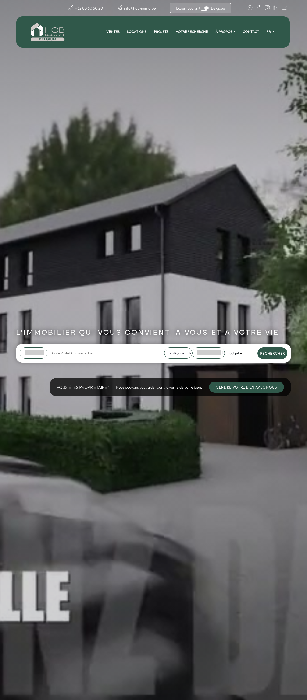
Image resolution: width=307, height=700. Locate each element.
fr (269, 31)
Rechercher (272, 353)
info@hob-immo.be (140, 8)
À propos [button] (224, 31)
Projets (161, 31)
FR (34, 357)
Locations (137, 31)
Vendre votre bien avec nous (246, 387)
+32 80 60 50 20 (89, 8)
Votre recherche (192, 31)
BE (34, 352)
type (209, 352)
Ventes (113, 31)
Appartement (209, 357)
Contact (251, 31)
